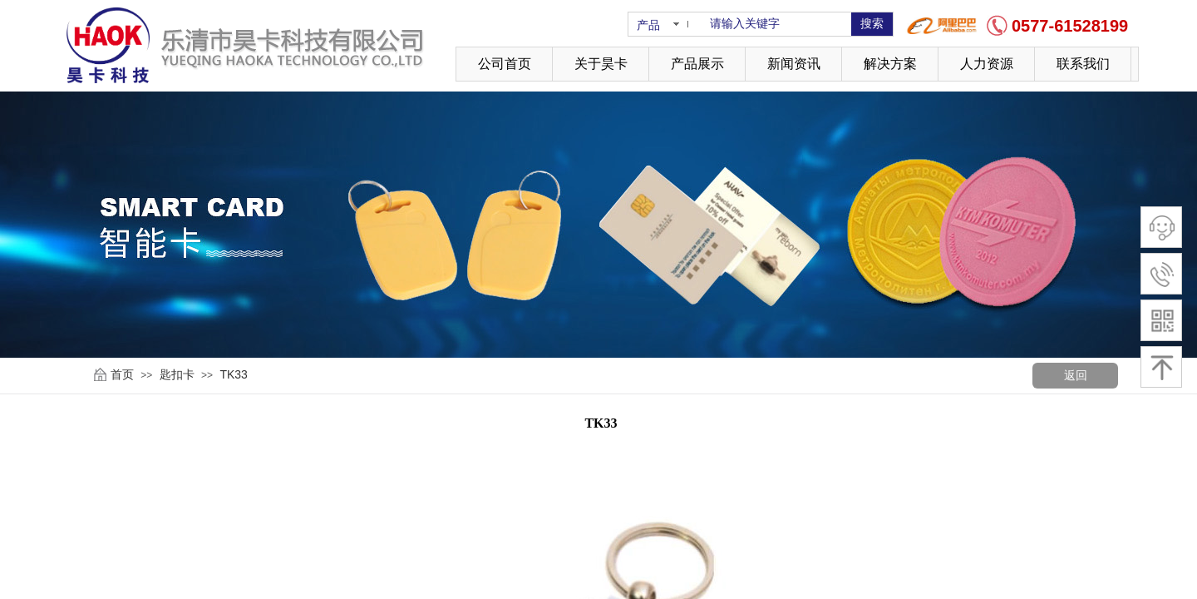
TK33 (233, 374)
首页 (122, 374)
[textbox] (777, 24)
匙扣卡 (177, 374)
